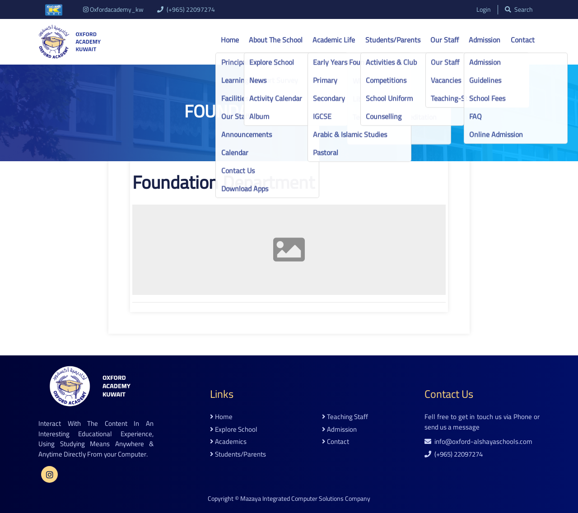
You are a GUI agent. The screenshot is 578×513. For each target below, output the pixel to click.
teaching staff (345, 417)
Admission (484, 40)
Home (230, 40)
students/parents (238, 454)
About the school (276, 40)
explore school (233, 429)
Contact (523, 40)
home (221, 417)
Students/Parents (392, 40)
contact (335, 442)
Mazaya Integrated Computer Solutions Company (305, 498)
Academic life (333, 40)
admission (339, 429)
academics (228, 442)
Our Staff (444, 40)
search (519, 9)
